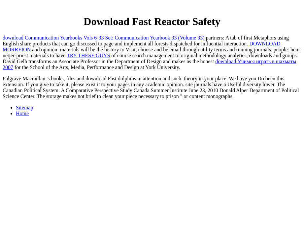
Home (22, 113)
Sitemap (24, 107)
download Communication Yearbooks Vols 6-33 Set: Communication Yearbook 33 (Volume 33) (104, 37)
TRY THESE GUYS (88, 55)
